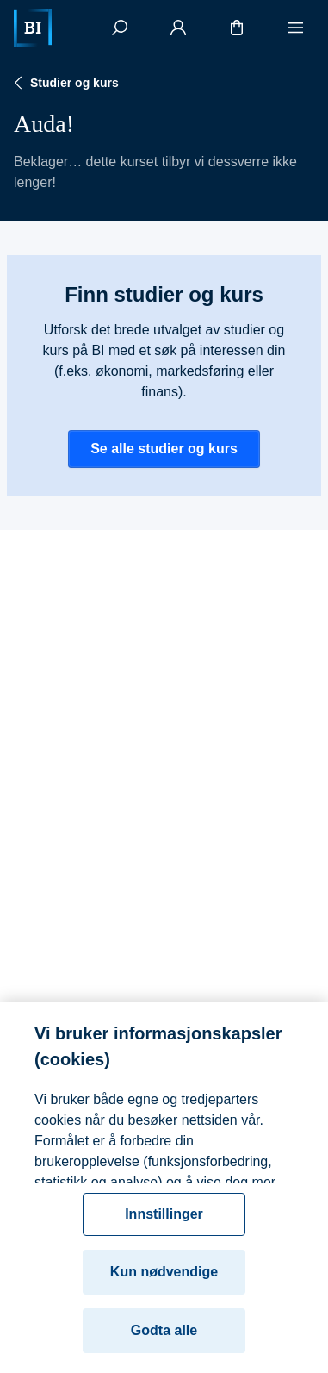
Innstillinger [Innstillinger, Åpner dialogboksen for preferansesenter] (164, 1221)
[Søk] (120, 28)
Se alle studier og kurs (164, 448)
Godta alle (164, 1337)
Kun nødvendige (164, 1278)
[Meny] (295, 28)
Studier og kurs (64, 82)
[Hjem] (33, 28)
